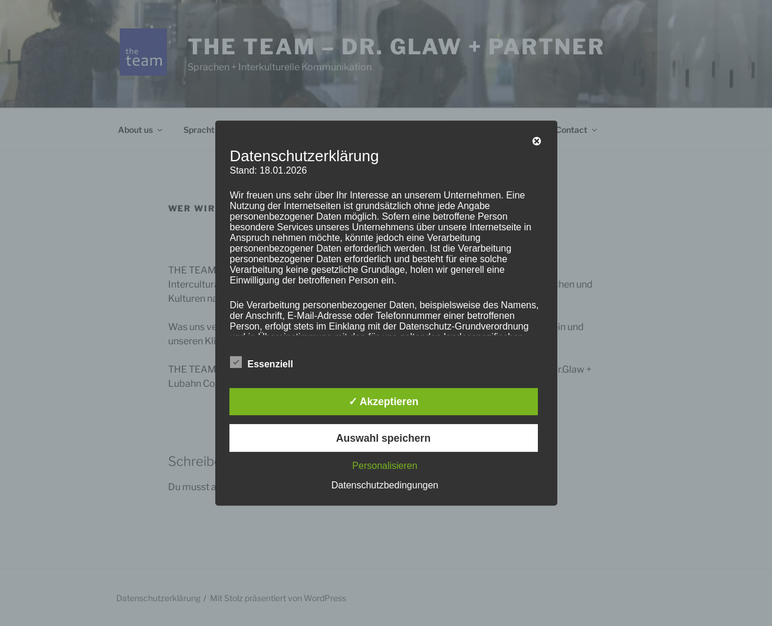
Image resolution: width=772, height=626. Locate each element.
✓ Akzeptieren (384, 401)
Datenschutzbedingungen (384, 485)
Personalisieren (384, 466)
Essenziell (261, 362)
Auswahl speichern (383, 438)
